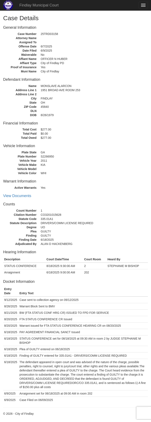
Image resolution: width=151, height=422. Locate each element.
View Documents (17, 196)
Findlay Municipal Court (39, 5)
